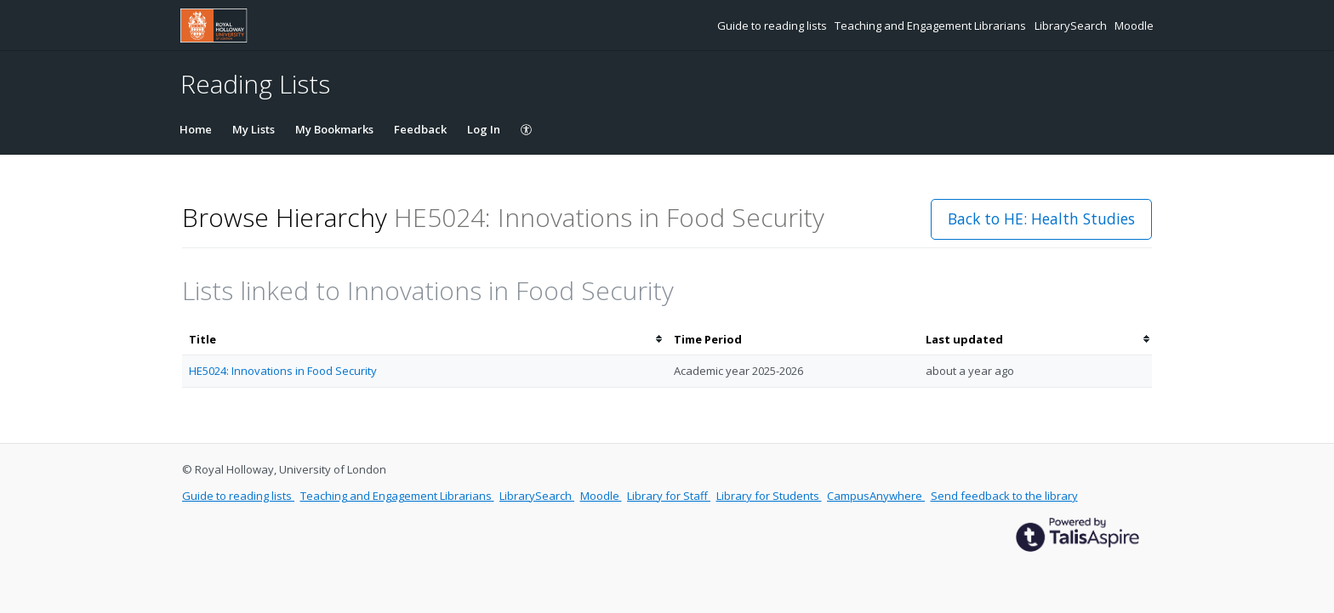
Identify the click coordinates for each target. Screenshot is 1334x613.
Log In (483, 129)
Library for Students (769, 495)
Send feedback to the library (1004, 495)
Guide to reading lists (773, 25)
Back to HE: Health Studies (1041, 218)
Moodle (1134, 25)
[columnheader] (424, 339)
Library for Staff (668, 495)
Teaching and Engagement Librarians (932, 25)
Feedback (420, 129)
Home (196, 129)
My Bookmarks (334, 129)
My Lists (253, 129)
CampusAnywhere (876, 495)
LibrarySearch (1072, 25)
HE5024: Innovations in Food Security (283, 370)
